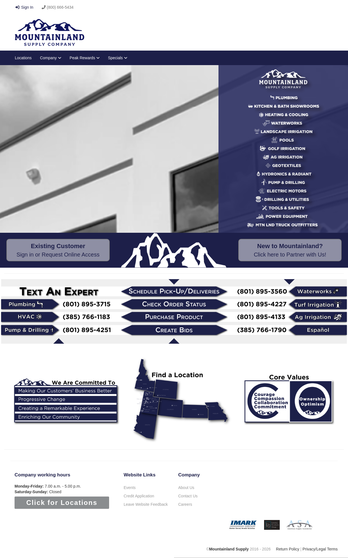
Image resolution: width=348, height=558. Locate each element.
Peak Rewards (85, 58)
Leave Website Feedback (146, 504)
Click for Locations (61, 502)
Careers (185, 504)
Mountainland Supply (229, 549)
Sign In (24, 7)
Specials (117, 58)
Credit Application (139, 496)
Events (130, 487)
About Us (186, 487)
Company (50, 58)
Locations (23, 58)
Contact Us (187, 496)
